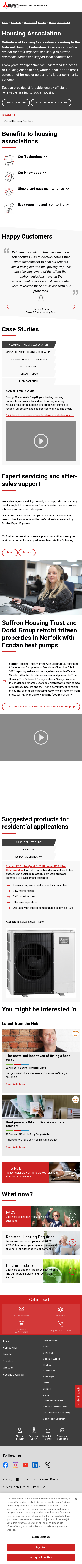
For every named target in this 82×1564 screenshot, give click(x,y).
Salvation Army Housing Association (28, 352)
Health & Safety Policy (53, 1401)
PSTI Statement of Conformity (56, 1413)
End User (8, 1367)
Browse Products (50, 1341)
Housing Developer (13, 1374)
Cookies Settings (40, 1537)
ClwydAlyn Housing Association (28, 344)
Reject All (40, 1547)
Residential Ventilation (28, 856)
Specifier (8, 1361)
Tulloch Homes (28, 374)
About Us (47, 1347)
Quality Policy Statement (54, 1419)
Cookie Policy (49, 1479)
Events (46, 1383)
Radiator (28, 849)
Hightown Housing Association (28, 359)
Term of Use (26, 1479)
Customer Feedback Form (55, 1407)
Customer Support (51, 1359)
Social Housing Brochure (51, 102)
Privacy (7, 1479)
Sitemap (47, 1389)
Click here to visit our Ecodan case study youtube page (41, 706)
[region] (41, 1528)
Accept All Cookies (41, 1557)
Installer (7, 1354)
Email (10, 552)
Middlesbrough (28, 381)
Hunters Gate (28, 366)
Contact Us (48, 1353)
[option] (41, 281)
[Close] (76, 1499)
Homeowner (10, 1347)
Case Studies (49, 1371)
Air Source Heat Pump (28, 842)
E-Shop (46, 1395)
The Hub (47, 1365)
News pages (48, 1377)
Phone (27, 552)
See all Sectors (16, 102)
